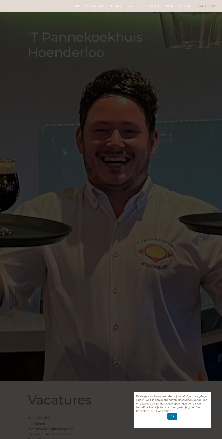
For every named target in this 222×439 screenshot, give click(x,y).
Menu (171, 6)
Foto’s (156, 6)
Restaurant (95, 6)
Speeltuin (137, 6)
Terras (117, 6)
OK (172, 416)
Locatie (187, 6)
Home (75, 6)
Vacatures (207, 6)
